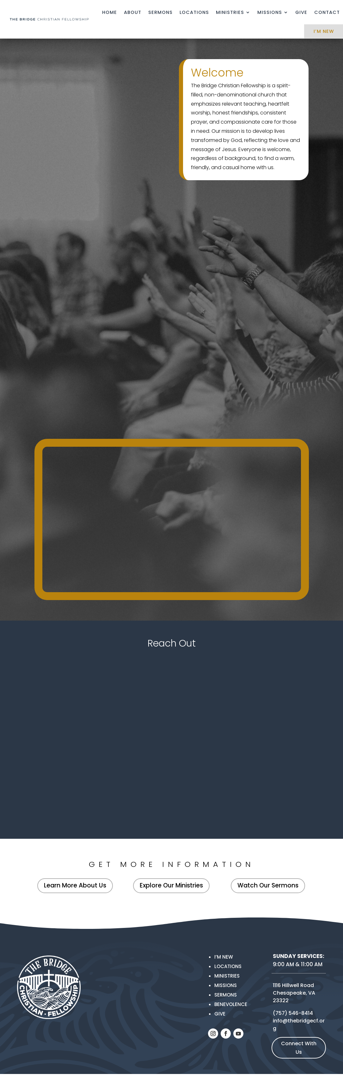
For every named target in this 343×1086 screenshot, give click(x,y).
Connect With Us (298, 1048)
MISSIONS (225, 985)
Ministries (230, 12)
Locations (194, 12)
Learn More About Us (75, 885)
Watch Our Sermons (267, 885)
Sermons (160, 12)
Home (109, 12)
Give (301, 12)
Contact (327, 12)
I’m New (223, 957)
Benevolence (230, 1004)
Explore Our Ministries (171, 885)
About (132, 12)
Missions (269, 12)
